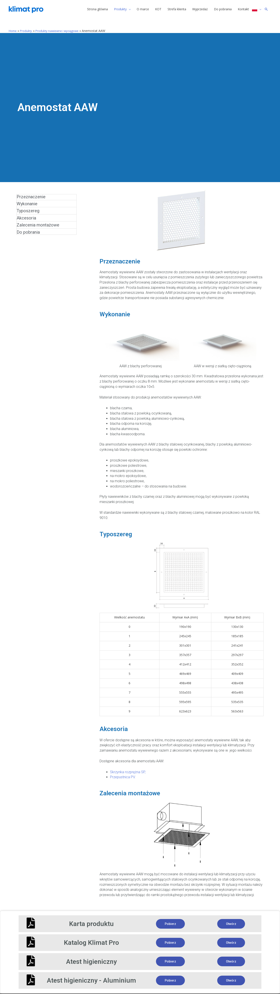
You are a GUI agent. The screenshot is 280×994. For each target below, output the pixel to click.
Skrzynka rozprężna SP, (127, 769)
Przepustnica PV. (123, 774)
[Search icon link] (266, 10)
